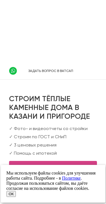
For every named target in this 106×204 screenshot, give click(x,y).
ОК (11, 194)
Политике (71, 178)
